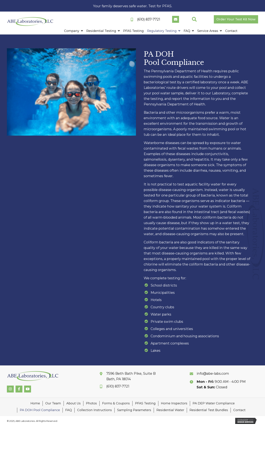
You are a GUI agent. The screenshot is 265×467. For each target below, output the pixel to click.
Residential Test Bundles (209, 410)
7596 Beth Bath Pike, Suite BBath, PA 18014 (131, 376)
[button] (175, 19)
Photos (91, 403)
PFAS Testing (145, 403)
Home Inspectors (174, 403)
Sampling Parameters (134, 410)
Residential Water (170, 410)
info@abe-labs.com (213, 373)
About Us (73, 403)
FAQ (68, 410)
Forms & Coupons (116, 403)
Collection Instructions (94, 410)
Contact (239, 410)
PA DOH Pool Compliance (40, 410)
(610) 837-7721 (148, 19)
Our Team (53, 403)
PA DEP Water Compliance (214, 403)
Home (35, 403)
